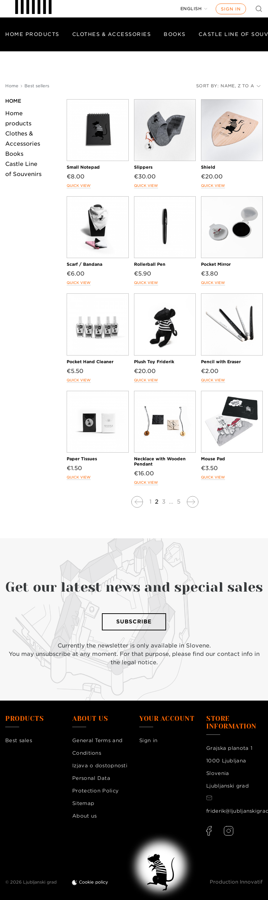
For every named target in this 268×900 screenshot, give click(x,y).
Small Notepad (83, 167)
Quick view (79, 185)
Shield (208, 167)
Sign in (231, 9)
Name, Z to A (241, 85)
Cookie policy (93, 882)
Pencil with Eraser (221, 361)
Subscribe (134, 622)
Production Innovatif (236, 882)
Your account (166, 719)
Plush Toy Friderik (154, 361)
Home (13, 101)
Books (175, 34)
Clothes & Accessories (111, 34)
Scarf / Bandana (84, 264)
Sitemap (83, 803)
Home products (32, 34)
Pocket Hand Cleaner (90, 361)
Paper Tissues (82, 458)
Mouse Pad (213, 458)
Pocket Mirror (216, 264)
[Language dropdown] (194, 9)
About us (84, 816)
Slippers (143, 167)
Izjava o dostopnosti (99, 765)
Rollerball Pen (149, 264)
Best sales (18, 740)
